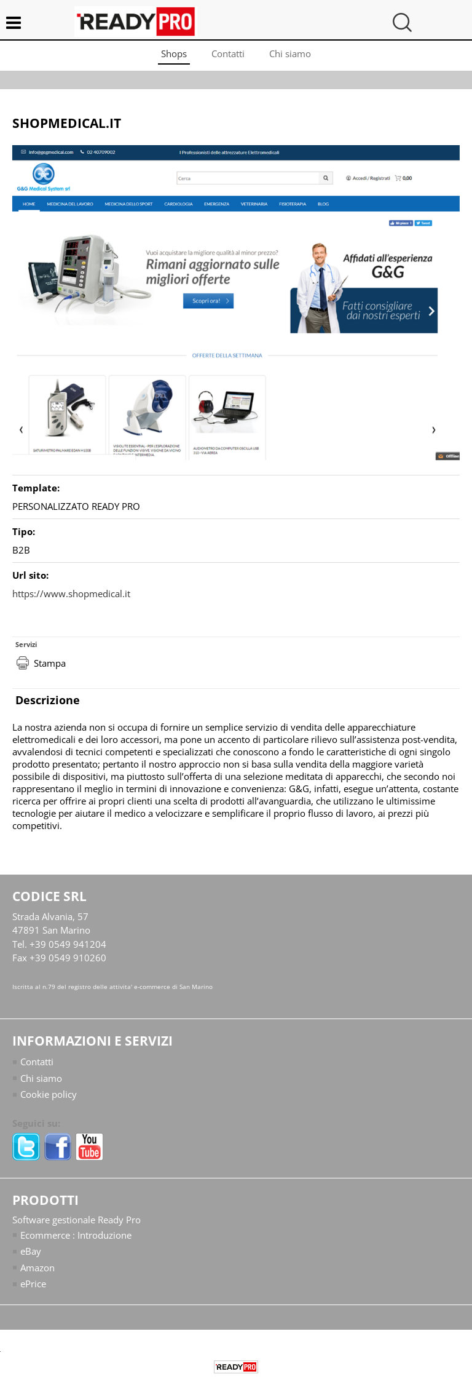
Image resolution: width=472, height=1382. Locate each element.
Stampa (50, 663)
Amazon (37, 1267)
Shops (174, 53)
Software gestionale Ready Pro (76, 1219)
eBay (30, 1251)
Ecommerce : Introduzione (76, 1235)
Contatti (228, 53)
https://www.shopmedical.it (71, 593)
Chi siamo (290, 53)
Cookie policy (48, 1094)
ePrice (33, 1283)
